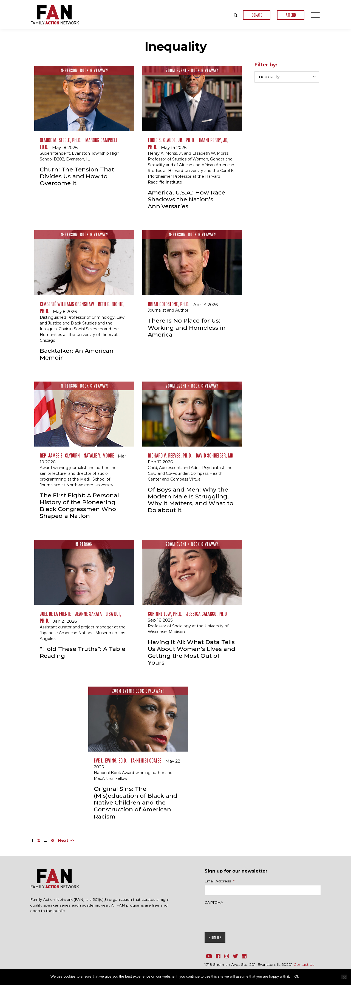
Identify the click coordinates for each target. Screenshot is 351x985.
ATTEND (291, 15)
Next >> (66, 840)
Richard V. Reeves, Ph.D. (170, 455)
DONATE (256, 15)
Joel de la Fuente (55, 613)
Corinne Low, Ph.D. (165, 613)
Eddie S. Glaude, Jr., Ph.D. (171, 139)
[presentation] (246, 917)
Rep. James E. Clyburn (60, 455)
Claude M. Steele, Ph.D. (60, 139)
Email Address (219, 881)
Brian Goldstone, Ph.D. (168, 303)
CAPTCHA (214, 902)
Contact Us (304, 964)
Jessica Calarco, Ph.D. (207, 613)
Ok (296, 976)
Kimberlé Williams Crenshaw (67, 303)
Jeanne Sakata (88, 613)
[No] (344, 977)
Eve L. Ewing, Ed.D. (110, 760)
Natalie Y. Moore (99, 455)
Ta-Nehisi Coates (146, 760)
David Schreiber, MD (214, 455)
